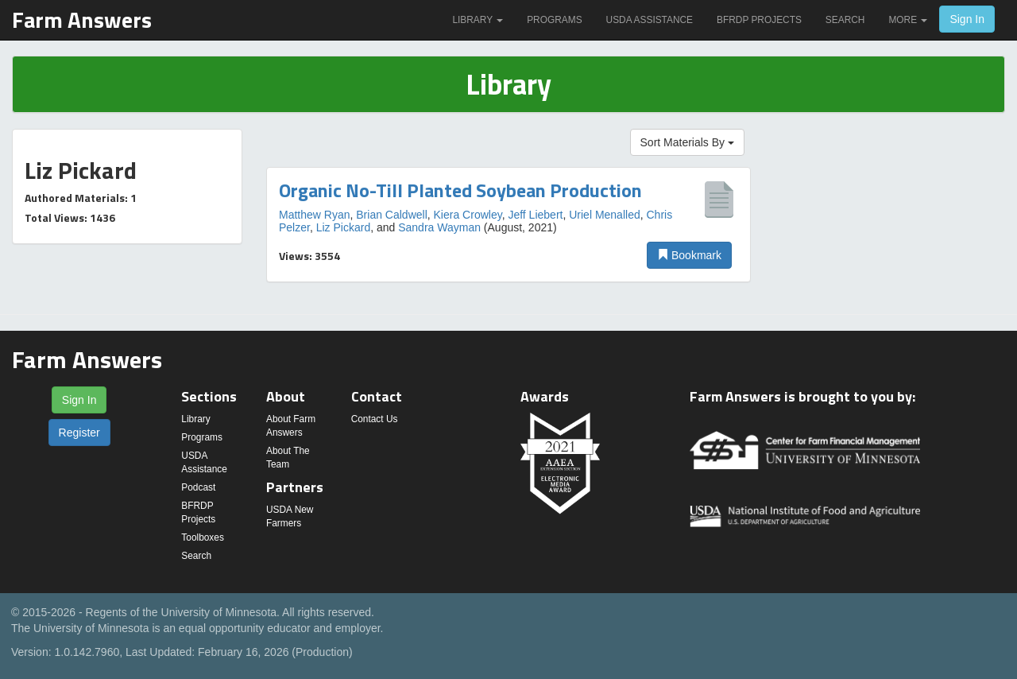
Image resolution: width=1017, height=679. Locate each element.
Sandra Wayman (439, 227)
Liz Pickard (343, 227)
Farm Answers (82, 19)
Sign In (966, 19)
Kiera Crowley (468, 214)
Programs (554, 19)
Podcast (198, 487)
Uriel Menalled (604, 214)
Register (79, 432)
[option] (508, 225)
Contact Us (374, 419)
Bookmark (689, 255)
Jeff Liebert (535, 214)
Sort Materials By (687, 142)
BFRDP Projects (759, 19)
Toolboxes (202, 537)
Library (477, 19)
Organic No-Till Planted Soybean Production (460, 190)
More (907, 19)
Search (845, 19)
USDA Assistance (649, 19)
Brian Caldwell (391, 214)
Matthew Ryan (314, 214)
